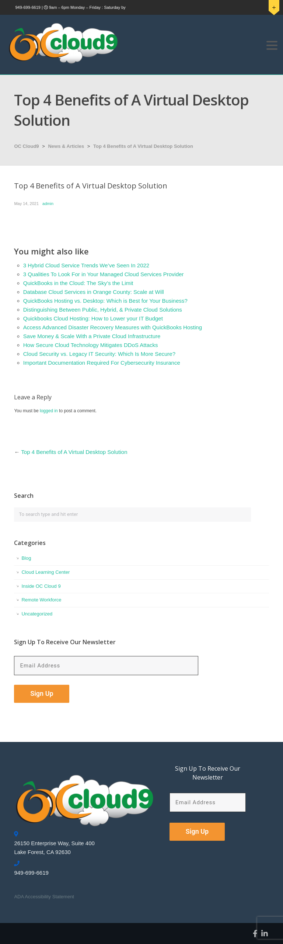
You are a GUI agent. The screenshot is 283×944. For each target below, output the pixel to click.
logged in (49, 410)
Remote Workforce (41, 600)
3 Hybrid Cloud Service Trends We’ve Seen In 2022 (86, 265)
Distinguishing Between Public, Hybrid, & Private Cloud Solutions (102, 309)
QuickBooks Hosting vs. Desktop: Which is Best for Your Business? (105, 301)
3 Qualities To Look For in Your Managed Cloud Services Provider (103, 274)
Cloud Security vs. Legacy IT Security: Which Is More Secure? (99, 354)
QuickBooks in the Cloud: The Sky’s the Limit (78, 283)
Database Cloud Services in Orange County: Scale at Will (93, 292)
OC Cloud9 (26, 146)
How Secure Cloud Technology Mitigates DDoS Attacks (90, 345)
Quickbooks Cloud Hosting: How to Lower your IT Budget (93, 318)
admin (47, 203)
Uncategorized (36, 614)
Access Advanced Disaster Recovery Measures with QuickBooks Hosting (112, 327)
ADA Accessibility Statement (44, 896)
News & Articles (66, 146)
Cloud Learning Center (45, 572)
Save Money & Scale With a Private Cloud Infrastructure (92, 336)
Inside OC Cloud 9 (40, 586)
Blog (26, 558)
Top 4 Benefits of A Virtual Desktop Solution (143, 146)
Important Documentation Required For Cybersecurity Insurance (101, 363)
